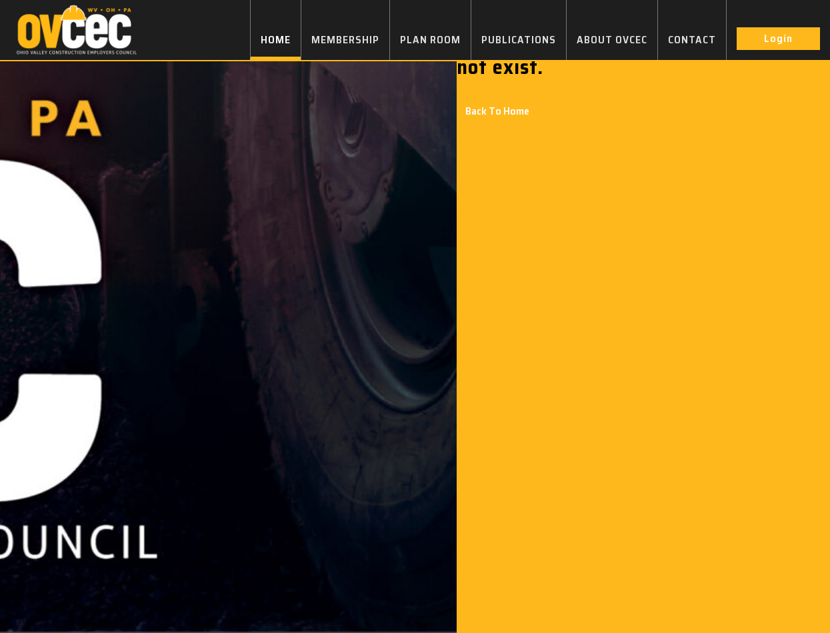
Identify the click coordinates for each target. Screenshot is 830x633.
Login (778, 38)
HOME (276, 39)
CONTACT (692, 39)
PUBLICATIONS (518, 39)
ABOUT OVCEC (612, 39)
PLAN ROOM (430, 39)
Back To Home (497, 111)
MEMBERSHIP (345, 39)
